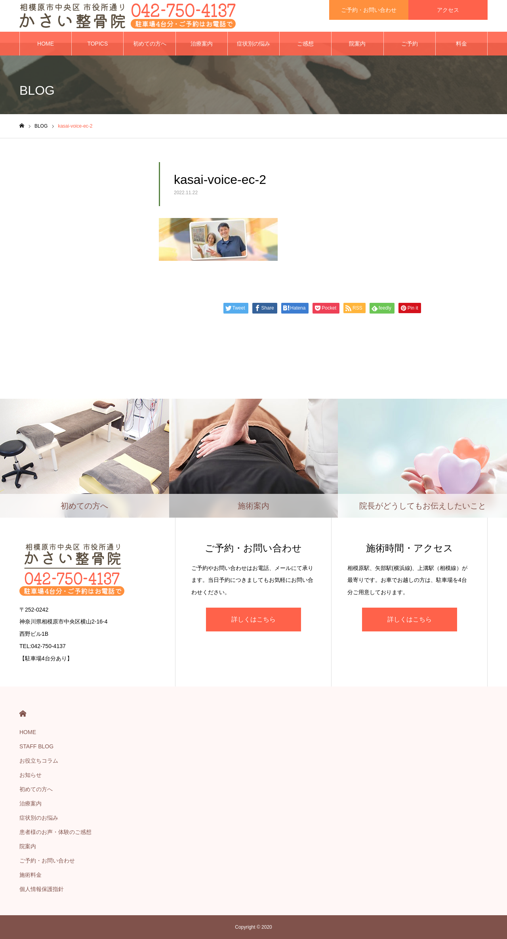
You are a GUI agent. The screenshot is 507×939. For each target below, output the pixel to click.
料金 (461, 43)
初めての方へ (149, 43)
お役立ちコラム (38, 760)
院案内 (357, 43)
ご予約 (409, 43)
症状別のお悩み (38, 818)
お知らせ (30, 775)
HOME (45, 43)
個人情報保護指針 (41, 889)
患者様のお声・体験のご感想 (55, 832)
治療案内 (202, 43)
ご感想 (305, 43)
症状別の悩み (253, 43)
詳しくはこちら (253, 619)
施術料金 (30, 875)
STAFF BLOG (36, 746)
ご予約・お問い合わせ (47, 860)
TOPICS (97, 43)
